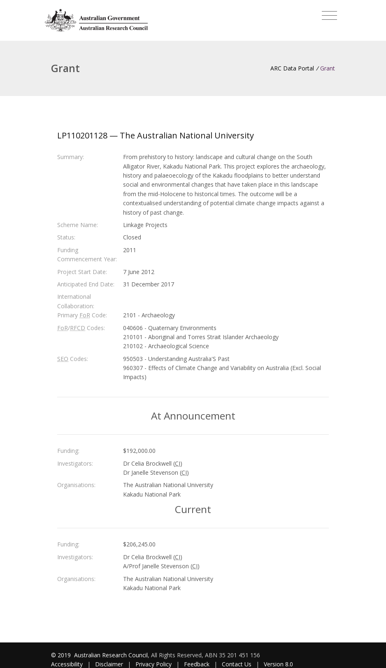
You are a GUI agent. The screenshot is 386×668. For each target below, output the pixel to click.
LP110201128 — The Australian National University (155, 135)
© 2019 (61, 655)
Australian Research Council (111, 655)
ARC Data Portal (292, 68)
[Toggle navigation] (329, 16)
